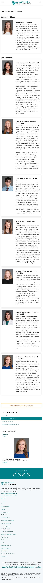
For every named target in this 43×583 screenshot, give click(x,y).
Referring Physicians (6, 545)
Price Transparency (5, 526)
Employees (4, 542)
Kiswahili (24, 567)
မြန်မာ (10, 566)
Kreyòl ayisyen (29, 566)
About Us (3, 498)
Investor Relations (5, 517)
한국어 (39, 566)
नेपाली (8, 567)
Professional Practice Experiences (10, 424)
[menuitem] (21, 412)
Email (5, 462)
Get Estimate (4, 515)
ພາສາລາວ (4, 567)
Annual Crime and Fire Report (8, 534)
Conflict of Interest (5, 540)
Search (40, 1)
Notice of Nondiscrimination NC (9, 493)
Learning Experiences (7, 421)
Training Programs (5, 506)
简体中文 (13, 566)
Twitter (4, 436)
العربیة (7, 566)
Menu (2, 1)
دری (17, 566)
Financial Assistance (6, 523)
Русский (20, 567)
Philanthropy (4, 551)
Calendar (3, 509)
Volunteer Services (5, 548)
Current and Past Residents (9, 418)
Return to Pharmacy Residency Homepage (21, 405)
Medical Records (5, 528)
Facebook (5, 434)
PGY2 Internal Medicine (9, 412)
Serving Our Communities (7, 520)
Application (5, 415)
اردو (35, 567)
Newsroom (4, 501)
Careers (3, 503)
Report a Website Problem (7, 553)
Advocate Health (5, 512)
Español (3, 566)
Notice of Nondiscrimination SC (9, 495)
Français (20, 566)
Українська (31, 567)
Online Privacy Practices (7, 531)
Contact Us (4, 556)
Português (11, 567)
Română (15, 567)
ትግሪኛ (27, 567)
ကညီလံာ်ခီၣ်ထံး (34, 566)
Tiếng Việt (39, 567)
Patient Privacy (4, 537)
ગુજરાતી (23, 566)
